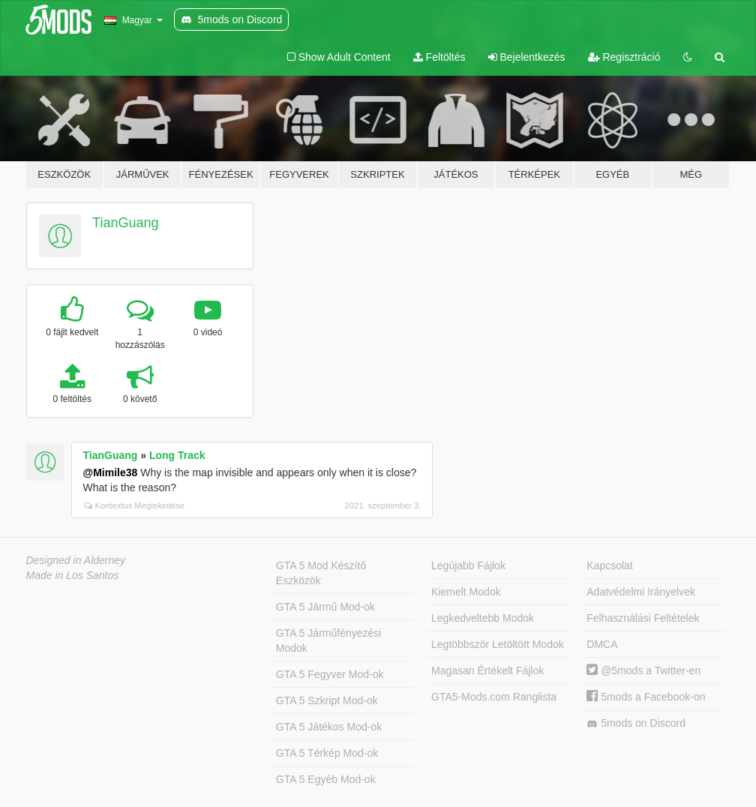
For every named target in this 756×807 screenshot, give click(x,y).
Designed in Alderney (76, 560)
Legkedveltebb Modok (482, 618)
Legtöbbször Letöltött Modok (497, 644)
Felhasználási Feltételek (642, 618)
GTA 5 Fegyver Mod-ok (330, 674)
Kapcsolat (609, 566)
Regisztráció (624, 57)
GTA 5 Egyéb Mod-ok (326, 779)
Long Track (177, 455)
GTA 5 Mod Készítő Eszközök (321, 573)
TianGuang (125, 222)
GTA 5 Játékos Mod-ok (329, 727)
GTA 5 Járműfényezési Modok (329, 640)
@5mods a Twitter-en (643, 670)
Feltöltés (439, 57)
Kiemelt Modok (466, 592)
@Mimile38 (110, 472)
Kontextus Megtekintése (134, 505)
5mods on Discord (636, 723)
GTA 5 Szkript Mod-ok (327, 700)
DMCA (601, 644)
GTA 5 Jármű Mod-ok (325, 607)
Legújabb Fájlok (468, 566)
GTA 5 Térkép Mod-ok (327, 753)
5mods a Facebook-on (645, 697)
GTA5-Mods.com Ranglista (493, 697)
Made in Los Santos (72, 575)
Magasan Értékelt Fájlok (487, 670)
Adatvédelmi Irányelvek (640, 592)
